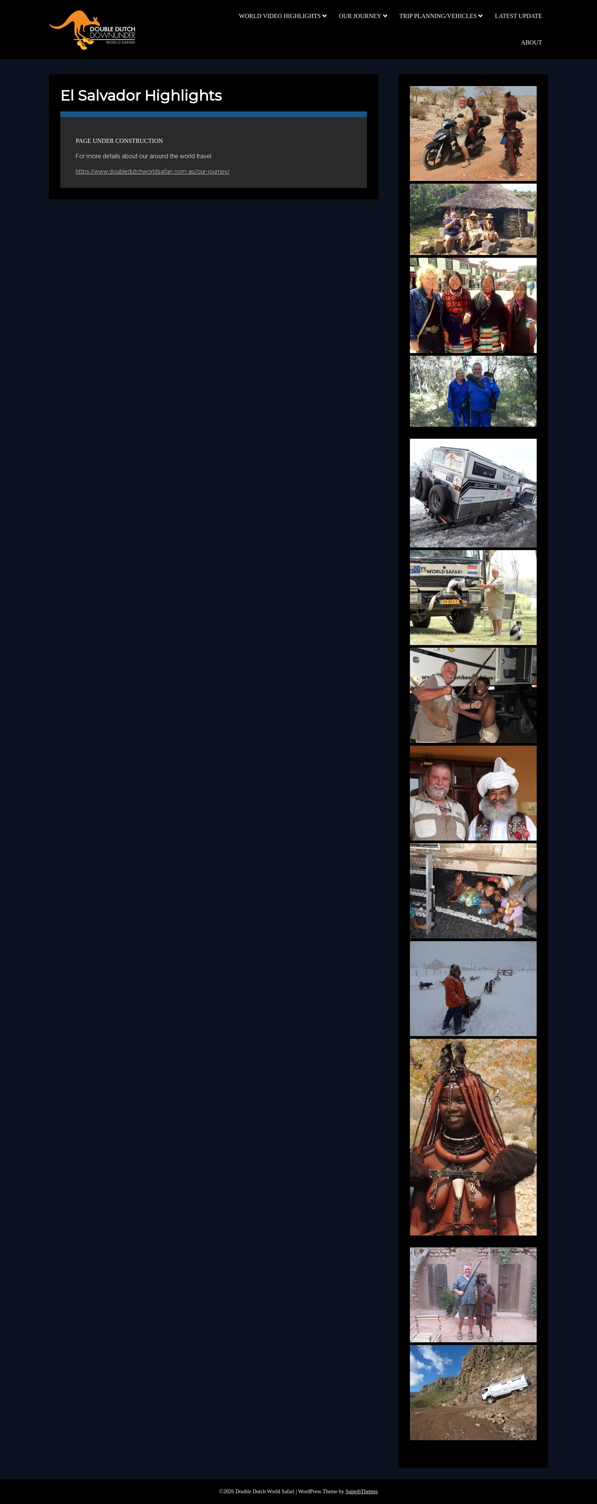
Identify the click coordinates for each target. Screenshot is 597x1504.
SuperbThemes (361, 1491)
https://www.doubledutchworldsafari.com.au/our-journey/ (153, 171)
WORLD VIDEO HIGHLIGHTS (280, 16)
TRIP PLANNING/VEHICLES (438, 16)
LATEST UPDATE (518, 16)
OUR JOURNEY (360, 16)
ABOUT (531, 42)
